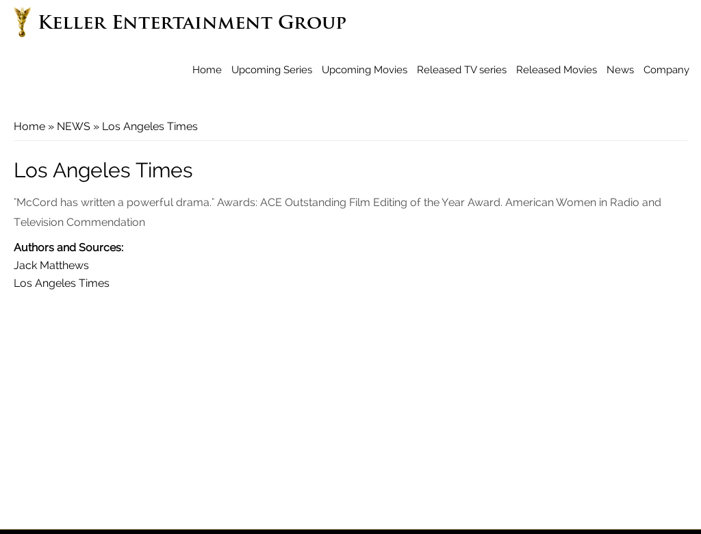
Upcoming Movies (364, 70)
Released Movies (556, 70)
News (620, 70)
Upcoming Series (271, 70)
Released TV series (462, 70)
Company (666, 70)
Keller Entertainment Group (192, 24)
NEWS (73, 126)
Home (207, 70)
